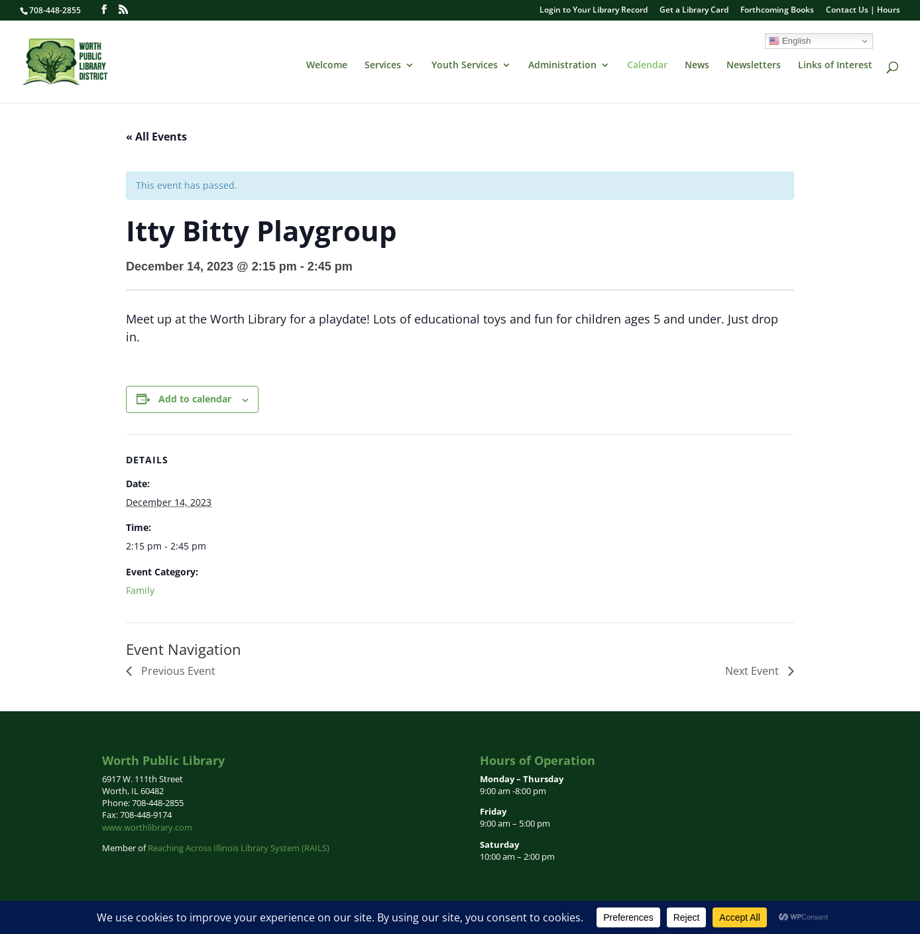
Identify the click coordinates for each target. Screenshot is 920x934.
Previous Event (177, 671)
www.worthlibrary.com (147, 827)
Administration (562, 65)
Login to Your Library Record (594, 10)
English (790, 41)
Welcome (326, 65)
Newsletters (753, 65)
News (697, 65)
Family (140, 590)
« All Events (156, 136)
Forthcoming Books (777, 10)
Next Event (753, 671)
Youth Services (464, 65)
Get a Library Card (694, 10)
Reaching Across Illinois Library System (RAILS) (238, 848)
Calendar (647, 65)
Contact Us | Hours (863, 10)
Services (383, 65)
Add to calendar (194, 398)
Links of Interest (835, 65)
